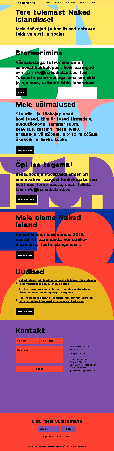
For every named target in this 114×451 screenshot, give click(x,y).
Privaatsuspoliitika (63, 436)
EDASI (21, 92)
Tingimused (47, 436)
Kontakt (92, 3)
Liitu (68, 428)
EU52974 (74, 3)
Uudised (83, 3)
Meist (67, 3)
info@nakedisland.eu (80, 353)
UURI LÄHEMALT (26, 199)
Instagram (89, 370)
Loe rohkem (25, 150)
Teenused (49, 3)
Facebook (75, 370)
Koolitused (58, 3)
